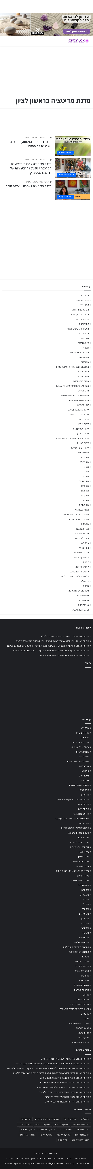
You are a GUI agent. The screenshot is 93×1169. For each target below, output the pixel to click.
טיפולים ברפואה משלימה (78, 400)
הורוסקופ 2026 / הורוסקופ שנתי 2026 (72, 367)
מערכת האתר (44, 182)
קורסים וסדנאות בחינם (79, 571)
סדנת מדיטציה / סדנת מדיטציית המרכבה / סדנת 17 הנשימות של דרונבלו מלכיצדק (30, 168)
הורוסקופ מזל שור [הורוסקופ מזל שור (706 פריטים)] (46, 1135)
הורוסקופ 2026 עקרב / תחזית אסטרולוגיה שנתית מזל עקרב (64, 1092)
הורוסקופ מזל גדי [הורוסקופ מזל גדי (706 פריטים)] (25, 1124)
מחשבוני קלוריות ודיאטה (78, 519)
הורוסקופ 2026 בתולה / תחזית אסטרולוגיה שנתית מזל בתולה (63, 1082)
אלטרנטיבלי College (80, 314)
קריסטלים (85, 581)
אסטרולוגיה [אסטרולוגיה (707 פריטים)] (85, 1119)
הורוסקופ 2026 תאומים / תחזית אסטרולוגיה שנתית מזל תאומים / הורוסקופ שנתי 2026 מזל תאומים (47, 646)
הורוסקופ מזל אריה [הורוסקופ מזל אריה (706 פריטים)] (61, 1124)
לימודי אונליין (83, 424)
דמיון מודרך (84, 348)
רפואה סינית (83, 600)
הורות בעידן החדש (81, 381)
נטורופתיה (69, 1158)
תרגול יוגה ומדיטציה (80, 610)
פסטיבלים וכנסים (81, 538)
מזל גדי (86, 467)
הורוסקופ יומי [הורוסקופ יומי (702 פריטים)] (26, 1119)
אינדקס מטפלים (71, 1163)
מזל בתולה (84, 462)
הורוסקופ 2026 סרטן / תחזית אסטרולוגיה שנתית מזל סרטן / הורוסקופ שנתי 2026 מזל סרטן (51, 650)
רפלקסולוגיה (83, 605)
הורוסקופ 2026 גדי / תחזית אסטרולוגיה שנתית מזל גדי (66, 1101)
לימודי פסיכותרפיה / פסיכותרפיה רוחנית (72, 438)
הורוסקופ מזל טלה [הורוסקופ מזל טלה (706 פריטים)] (65, 1130)
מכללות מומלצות (82, 529)
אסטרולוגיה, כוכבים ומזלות (78, 329)
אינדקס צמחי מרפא (80, 309)
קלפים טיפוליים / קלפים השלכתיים (74, 576)
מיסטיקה (85, 524)
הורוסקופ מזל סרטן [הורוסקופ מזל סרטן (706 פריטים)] (28, 1130)
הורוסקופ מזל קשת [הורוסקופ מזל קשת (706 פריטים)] (63, 1135)
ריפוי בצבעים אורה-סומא (78, 590)
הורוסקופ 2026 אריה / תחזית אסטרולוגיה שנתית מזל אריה (64, 655)
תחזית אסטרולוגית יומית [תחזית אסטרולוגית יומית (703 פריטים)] (80, 1140)
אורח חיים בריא (82, 300)
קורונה (86, 562)
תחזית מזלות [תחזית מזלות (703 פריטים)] (62, 1140)
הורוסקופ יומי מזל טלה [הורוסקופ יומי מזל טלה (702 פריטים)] (81, 1124)
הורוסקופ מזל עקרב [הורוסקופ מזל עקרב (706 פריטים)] (82, 1135)
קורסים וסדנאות (82, 567)
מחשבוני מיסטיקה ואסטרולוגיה (76, 514)
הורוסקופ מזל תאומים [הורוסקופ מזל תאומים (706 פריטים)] (27, 1135)
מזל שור (85, 500)
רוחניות (86, 586)
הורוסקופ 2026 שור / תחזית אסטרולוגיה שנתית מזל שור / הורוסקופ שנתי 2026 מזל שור (52, 641)
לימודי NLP (84, 419)
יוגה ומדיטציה (83, 405)
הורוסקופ (85, 362)
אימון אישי (84, 305)
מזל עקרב (85, 490)
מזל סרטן (85, 486)
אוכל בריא (85, 295)
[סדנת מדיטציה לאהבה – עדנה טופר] (73, 190)
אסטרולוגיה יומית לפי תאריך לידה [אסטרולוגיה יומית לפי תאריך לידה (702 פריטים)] (47, 1119)
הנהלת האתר (44, 138)
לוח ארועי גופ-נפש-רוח (79, 414)
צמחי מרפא (84, 548)
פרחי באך (85, 543)
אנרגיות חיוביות (82, 319)
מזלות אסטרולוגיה (81, 510)
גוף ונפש (85, 338)
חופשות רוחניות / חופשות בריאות (75, 395)
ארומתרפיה (84, 333)
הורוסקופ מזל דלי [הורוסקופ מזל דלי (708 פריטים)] (83, 1130)
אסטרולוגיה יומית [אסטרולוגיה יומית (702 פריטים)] (70, 1119)
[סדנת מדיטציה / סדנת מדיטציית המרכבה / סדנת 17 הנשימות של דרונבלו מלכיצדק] (73, 168)
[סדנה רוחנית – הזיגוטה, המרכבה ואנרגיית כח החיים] (73, 146)
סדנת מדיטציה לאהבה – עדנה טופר (28, 186)
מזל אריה (85, 457)
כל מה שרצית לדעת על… (78, 410)
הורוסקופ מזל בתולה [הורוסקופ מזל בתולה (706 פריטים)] (43, 1124)
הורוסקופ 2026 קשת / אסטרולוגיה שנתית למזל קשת (67, 1097)
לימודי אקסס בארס (81, 429)
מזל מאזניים (84, 481)
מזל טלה (85, 476)
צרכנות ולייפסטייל (81, 552)
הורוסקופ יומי (83, 371)
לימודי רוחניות (83, 443)
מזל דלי (86, 471)
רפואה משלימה (82, 595)
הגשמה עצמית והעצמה (79, 352)
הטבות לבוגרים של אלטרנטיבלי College (72, 386)
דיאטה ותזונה (83, 343)
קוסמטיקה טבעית (81, 557)
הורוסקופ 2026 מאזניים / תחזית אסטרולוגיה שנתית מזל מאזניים (62, 1087)
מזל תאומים (84, 505)
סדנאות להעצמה (82, 533)
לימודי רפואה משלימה (79, 448)
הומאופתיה (84, 357)
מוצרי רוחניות (83, 452)
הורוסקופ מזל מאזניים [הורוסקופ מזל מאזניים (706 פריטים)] (47, 1130)
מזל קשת (85, 495)
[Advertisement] (46, 224)
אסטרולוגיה (84, 324)
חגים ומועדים (83, 390)
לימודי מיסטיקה (82, 433)
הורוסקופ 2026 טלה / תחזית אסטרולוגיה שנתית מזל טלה (65, 636)
